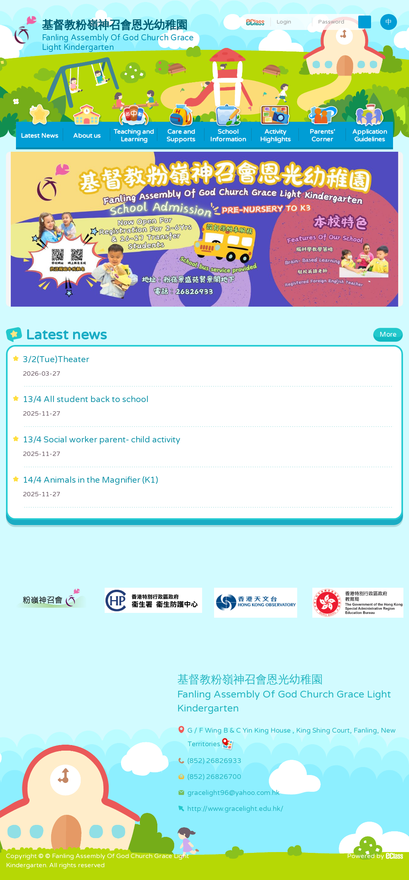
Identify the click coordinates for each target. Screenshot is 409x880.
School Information (228, 132)
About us (87, 131)
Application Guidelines (369, 132)
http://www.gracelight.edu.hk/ (235, 809)
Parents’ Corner (323, 132)
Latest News (39, 131)
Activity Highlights (275, 132)
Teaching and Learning (134, 132)
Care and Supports (181, 132)
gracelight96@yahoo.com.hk (233, 793)
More (388, 334)
